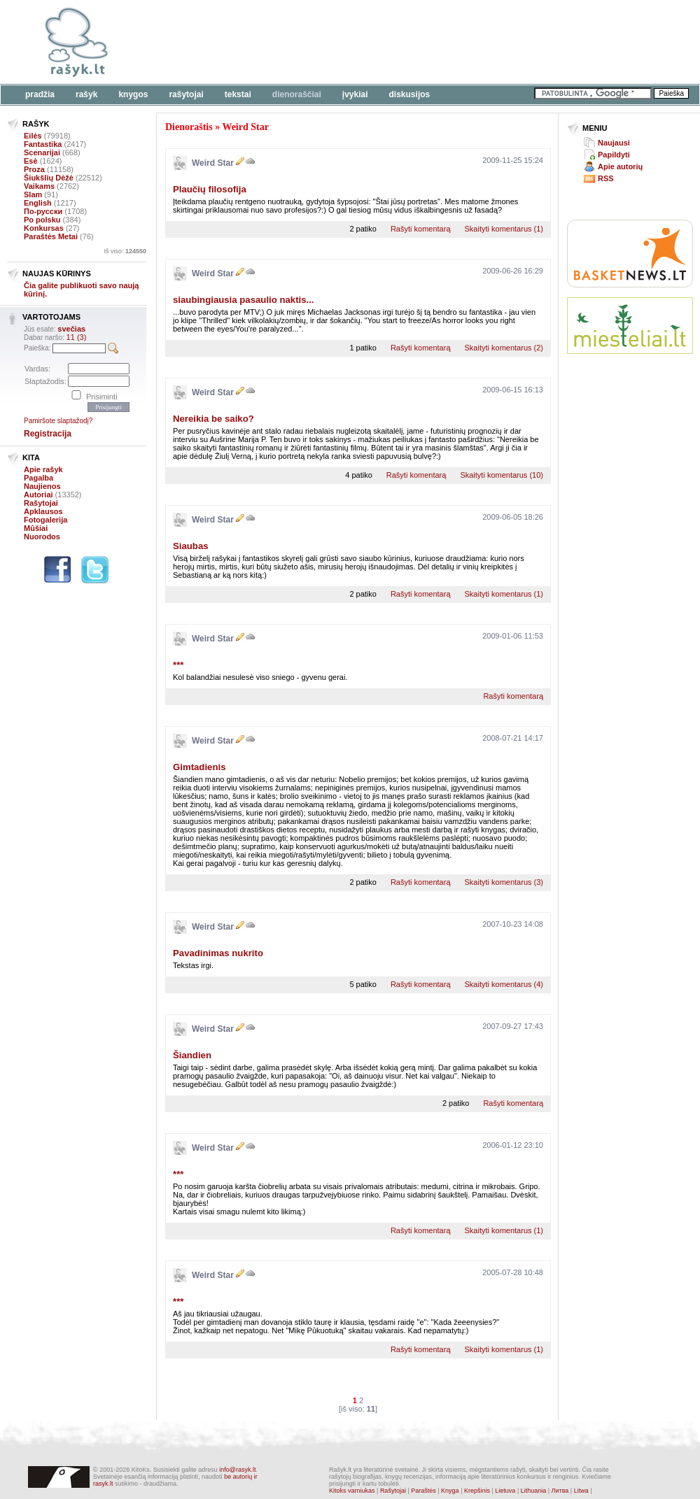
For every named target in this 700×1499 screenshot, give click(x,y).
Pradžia (40, 94)
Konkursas (44, 228)
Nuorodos (42, 536)
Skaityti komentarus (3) (504, 882)
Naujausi (614, 142)
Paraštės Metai (51, 236)
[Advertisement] (215, 50)
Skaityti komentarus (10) (501, 475)
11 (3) (76, 337)
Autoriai (38, 494)
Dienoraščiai (296, 94)
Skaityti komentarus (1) (504, 229)
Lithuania (534, 1490)
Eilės (33, 136)
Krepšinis (477, 1490)
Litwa (581, 1490)
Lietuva (505, 1490)
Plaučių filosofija (209, 189)
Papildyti (614, 154)
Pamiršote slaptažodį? (58, 421)
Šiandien (192, 1055)
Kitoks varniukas (352, 1490)
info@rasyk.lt (237, 1469)
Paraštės (423, 1490)
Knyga (450, 1490)
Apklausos (43, 511)
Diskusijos (409, 94)
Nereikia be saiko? (213, 418)
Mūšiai (36, 528)
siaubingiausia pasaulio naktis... (243, 299)
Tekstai (238, 94)
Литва (560, 1490)
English (38, 203)
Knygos (133, 94)
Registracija (47, 434)
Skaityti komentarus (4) (504, 984)
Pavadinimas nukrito (218, 953)
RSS (606, 178)
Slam (33, 194)
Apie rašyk (43, 469)
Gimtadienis (199, 767)
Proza (34, 169)
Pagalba (38, 478)
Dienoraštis (189, 127)
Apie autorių (620, 166)
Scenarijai (42, 152)
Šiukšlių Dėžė (49, 177)
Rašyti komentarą (421, 229)
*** (178, 665)
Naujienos (42, 486)
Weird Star (245, 127)
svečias (71, 329)
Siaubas (191, 546)
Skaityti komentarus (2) (504, 347)
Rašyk (86, 94)
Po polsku (42, 219)
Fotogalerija (45, 520)
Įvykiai (355, 94)
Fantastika (43, 144)
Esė (31, 161)
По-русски (43, 211)
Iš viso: (125, 251)
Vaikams (39, 186)
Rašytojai (186, 94)
